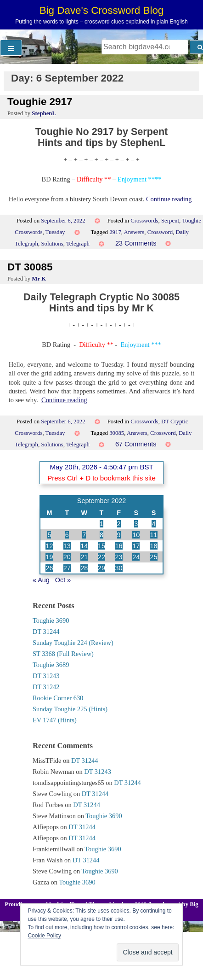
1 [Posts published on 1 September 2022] (101, 523)
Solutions (52, 243)
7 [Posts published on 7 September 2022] (84, 535)
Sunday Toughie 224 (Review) (73, 642)
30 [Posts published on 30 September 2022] (119, 568)
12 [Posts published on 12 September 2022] (49, 546)
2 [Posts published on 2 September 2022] (119, 523)
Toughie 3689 (51, 664)
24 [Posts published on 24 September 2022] (136, 557)
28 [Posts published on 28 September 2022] (84, 568)
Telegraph (78, 243)
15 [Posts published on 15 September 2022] (101, 546)
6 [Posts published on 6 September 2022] (67, 535)
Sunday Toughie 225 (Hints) (70, 709)
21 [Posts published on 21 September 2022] (84, 557)
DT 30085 (29, 267)
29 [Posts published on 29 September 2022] (101, 568)
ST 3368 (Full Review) (63, 653)
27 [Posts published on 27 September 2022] (67, 568)
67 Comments (136, 444)
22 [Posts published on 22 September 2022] (101, 557)
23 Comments (136, 243)
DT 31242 (46, 687)
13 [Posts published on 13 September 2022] (67, 546)
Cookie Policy (44, 935)
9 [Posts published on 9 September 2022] (119, 535)
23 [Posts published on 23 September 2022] (119, 557)
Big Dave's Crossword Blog (101, 10)
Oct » (63, 580)
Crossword (160, 232)
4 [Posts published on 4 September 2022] (153, 523)
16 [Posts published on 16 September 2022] (119, 546)
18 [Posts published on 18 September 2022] (153, 546)
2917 (115, 232)
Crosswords (144, 220)
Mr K (39, 278)
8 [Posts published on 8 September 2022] (101, 535)
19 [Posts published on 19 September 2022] (49, 557)
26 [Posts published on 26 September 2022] (49, 568)
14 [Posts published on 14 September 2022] (84, 546)
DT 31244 (46, 631)
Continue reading (169, 199)
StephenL (44, 113)
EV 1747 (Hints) (55, 720)
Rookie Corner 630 (58, 698)
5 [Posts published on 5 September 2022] (49, 535)
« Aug (41, 580)
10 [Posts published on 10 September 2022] (136, 535)
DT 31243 (46, 675)
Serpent (170, 220)
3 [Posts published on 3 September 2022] (136, 523)
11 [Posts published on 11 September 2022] (153, 535)
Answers (134, 232)
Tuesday (55, 232)
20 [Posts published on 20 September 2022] (67, 557)
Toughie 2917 (39, 101)
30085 (116, 433)
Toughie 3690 (51, 620)
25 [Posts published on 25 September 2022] (153, 557)
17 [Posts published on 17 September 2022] (136, 546)
